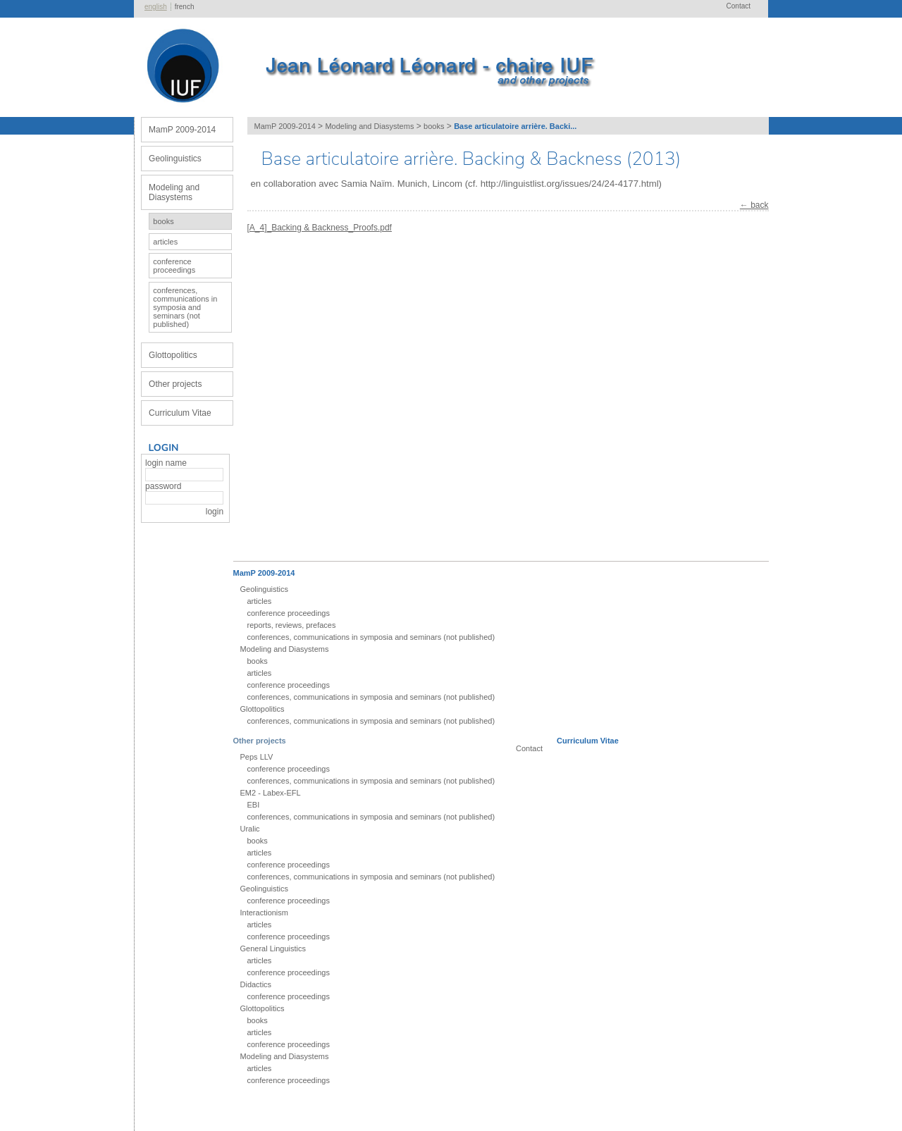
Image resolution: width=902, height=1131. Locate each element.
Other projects (175, 384)
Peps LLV (256, 757)
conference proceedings (174, 265)
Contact (738, 6)
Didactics (256, 984)
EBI (253, 805)
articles (165, 241)
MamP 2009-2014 (182, 130)
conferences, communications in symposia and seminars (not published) (185, 307)
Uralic (250, 828)
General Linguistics (273, 948)
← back (754, 205)
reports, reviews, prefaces (291, 625)
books (163, 221)
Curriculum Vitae (180, 413)
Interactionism (264, 912)
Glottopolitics (173, 355)
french (184, 7)
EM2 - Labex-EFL (270, 793)
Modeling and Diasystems (174, 192)
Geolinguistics (175, 158)
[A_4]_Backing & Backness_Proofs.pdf (319, 228)
